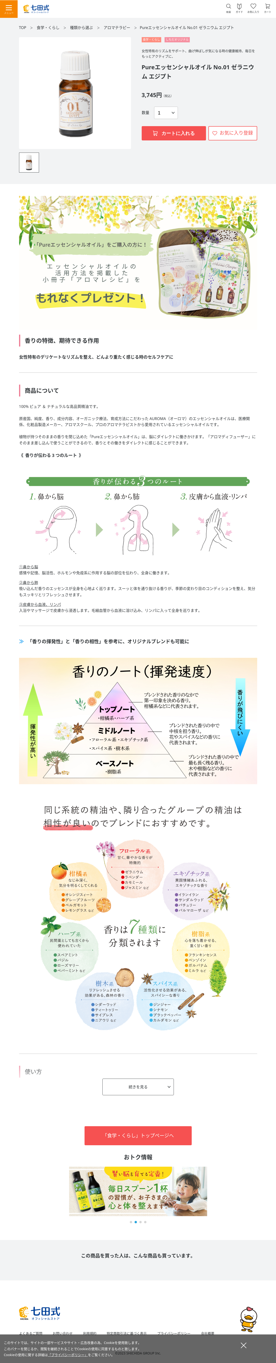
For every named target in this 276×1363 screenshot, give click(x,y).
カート (267, 11)
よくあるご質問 (30, 1333)
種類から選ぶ (82, 27)
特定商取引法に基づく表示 (127, 1333)
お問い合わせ (63, 1333)
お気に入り (253, 11)
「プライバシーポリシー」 (68, 1355)
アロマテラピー (117, 27)
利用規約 (89, 1333)
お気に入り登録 (236, 133)
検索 (228, 12)
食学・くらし (48, 27)
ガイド (239, 11)
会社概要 (207, 1333)
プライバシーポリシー (174, 1333)
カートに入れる (174, 133)
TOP (22, 27)
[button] (131, 1222)
